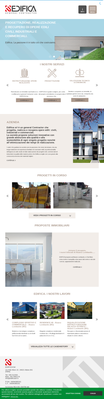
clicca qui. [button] (14, 396)
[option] (52, 39)
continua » (24, 100)
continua (8, 160)
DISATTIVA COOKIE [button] (73, 393)
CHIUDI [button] (93, 393)
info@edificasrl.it (11, 378)
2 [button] (54, 56)
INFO (82, 10)
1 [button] (50, 56)
